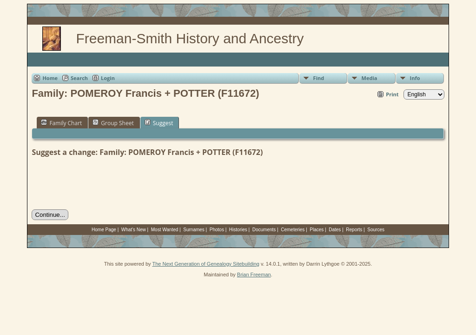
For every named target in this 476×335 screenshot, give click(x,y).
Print (392, 94)
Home (50, 77)
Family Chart (61, 123)
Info (415, 77)
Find (318, 77)
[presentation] (102, 183)
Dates (335, 229)
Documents (264, 229)
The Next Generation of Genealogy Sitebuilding (205, 264)
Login (108, 77)
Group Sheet (113, 123)
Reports (354, 229)
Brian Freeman (254, 274)
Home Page (104, 229)
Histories (238, 229)
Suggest (159, 123)
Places (317, 229)
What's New (133, 229)
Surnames (194, 229)
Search (79, 77)
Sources (375, 229)
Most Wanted (164, 229)
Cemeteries (292, 229)
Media (369, 77)
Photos (217, 229)
